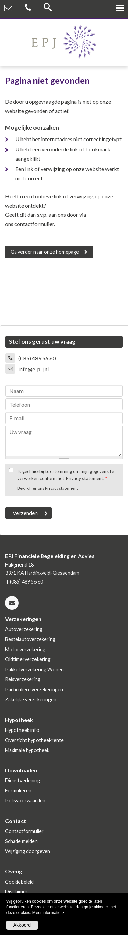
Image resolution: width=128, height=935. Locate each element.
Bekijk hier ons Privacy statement (47, 488)
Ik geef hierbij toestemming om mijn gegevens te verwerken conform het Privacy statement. (65, 475)
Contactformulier (24, 831)
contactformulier (34, 223)
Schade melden (21, 841)
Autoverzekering (23, 629)
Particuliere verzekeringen (34, 689)
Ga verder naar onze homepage (45, 252)
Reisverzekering (22, 679)
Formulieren (18, 790)
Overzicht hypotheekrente (34, 740)
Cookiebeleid (19, 882)
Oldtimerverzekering (28, 659)
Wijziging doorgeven (27, 851)
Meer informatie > (48, 912)
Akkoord (22, 925)
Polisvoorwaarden (25, 800)
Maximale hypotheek (27, 750)
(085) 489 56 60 (37, 358)
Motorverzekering (25, 649)
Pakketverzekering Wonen (34, 669)
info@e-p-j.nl (33, 369)
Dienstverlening (22, 780)
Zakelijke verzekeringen (30, 699)
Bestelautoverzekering (30, 639)
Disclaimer (16, 892)
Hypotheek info (22, 730)
